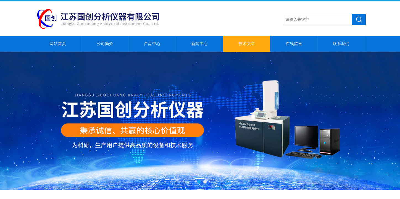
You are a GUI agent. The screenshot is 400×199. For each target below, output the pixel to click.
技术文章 (246, 43)
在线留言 (294, 43)
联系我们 (341, 43)
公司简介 (105, 43)
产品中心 (152, 43)
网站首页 (57, 43)
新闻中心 (199, 43)
